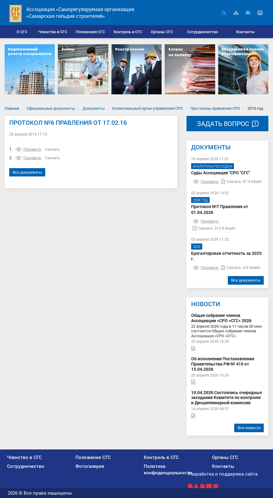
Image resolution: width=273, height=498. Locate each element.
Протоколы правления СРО (215, 108)
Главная (12, 108)
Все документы (27, 172)
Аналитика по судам (212, 166)
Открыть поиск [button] (224, 13)
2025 (196, 246)
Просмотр (28, 149)
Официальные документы (50, 108)
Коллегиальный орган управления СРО (147, 108)
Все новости (249, 427)
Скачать (52, 149)
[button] (52, 31)
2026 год (200, 200)
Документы (93, 108)
